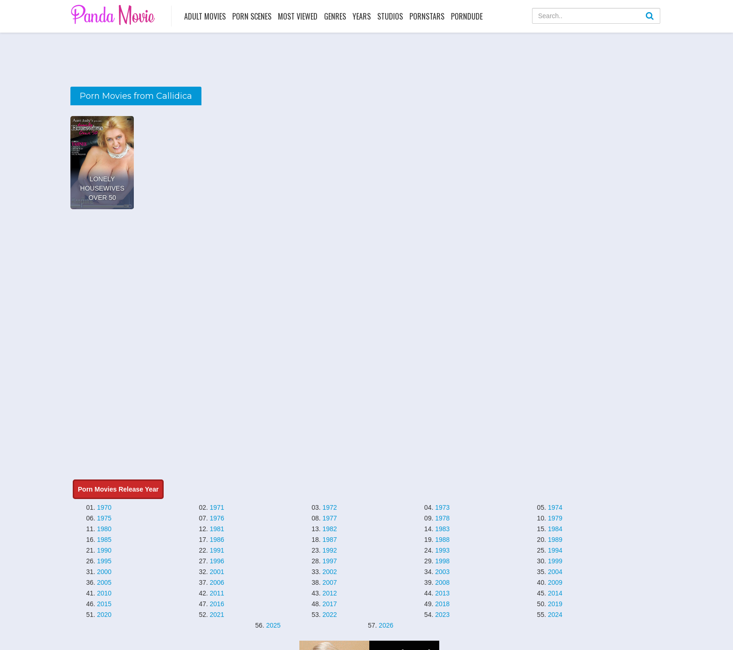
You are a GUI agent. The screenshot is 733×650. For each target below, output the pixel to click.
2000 (104, 571)
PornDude (467, 16)
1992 (329, 550)
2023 (442, 614)
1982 (329, 529)
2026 (386, 625)
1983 (442, 529)
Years (362, 16)
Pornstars (426, 16)
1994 (555, 550)
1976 (217, 518)
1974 (555, 507)
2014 (555, 593)
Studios (390, 16)
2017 (329, 604)
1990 (104, 550)
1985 (104, 539)
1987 (329, 539)
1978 (442, 518)
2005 (104, 582)
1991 (217, 550)
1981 (217, 529)
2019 (555, 604)
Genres (335, 16)
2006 (217, 582)
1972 (329, 507)
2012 (329, 593)
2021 (217, 614)
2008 (442, 582)
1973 (442, 507)
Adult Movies (205, 16)
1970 (104, 507)
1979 (555, 518)
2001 (217, 571)
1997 (329, 561)
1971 (217, 507)
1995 (104, 561)
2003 (442, 571)
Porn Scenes (251, 16)
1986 (217, 539)
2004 (555, 571)
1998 (442, 561)
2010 (104, 593)
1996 (217, 561)
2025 (273, 625)
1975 (104, 518)
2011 (217, 593)
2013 (442, 593)
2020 (104, 614)
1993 (442, 550)
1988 (442, 539)
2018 (442, 604)
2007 (329, 582)
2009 (555, 582)
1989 (555, 539)
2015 (104, 604)
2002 (329, 571)
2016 (217, 604)
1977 (329, 518)
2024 (555, 614)
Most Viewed (298, 16)
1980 (104, 529)
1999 (555, 561)
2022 (329, 614)
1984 (555, 529)
